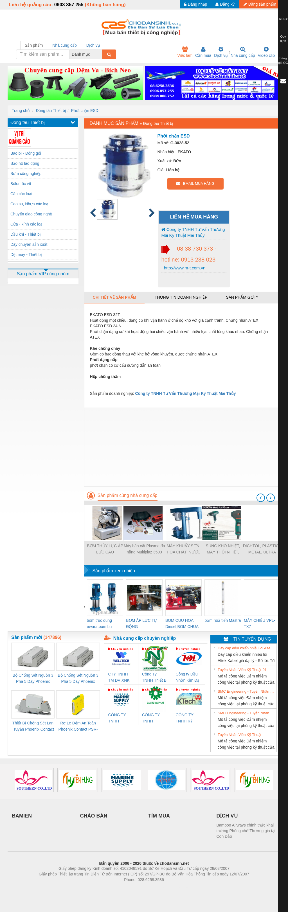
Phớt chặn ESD (84, 110)
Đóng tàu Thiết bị (51, 110)
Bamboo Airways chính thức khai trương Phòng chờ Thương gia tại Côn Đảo (246, 831)
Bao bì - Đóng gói (25, 153)
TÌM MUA (159, 816)
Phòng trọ (108, 888)
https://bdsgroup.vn (136, 888)
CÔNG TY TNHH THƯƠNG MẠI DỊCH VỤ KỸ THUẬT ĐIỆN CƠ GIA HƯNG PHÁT (154, 718)
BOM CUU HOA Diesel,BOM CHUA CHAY (181, 624)
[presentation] (260, 498)
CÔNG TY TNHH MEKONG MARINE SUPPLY (117, 718)
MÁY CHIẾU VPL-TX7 (259, 623)
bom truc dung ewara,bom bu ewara (99, 624)
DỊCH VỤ (227, 816)
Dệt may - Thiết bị (26, 254)
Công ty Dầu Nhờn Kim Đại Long (188, 677)
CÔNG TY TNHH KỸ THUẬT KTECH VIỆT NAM (187, 718)
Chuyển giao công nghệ (31, 214)
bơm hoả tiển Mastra (222, 620)
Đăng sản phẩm (260, 4)
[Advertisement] (182, 446)
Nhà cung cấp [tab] (64, 45)
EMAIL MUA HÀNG (195, 183)
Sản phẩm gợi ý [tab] (242, 297)
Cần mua (203, 52)
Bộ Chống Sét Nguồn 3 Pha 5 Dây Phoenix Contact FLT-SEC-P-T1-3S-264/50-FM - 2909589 (33, 678)
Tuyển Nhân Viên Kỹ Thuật (239, 735)
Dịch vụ (221, 52)
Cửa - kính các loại (26, 224)
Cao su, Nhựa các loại (29, 204)
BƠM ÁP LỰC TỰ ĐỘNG (141, 623)
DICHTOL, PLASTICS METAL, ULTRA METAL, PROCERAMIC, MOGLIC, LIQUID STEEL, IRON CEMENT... (262, 549)
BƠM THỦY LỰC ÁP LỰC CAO (105, 549)
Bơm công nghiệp (25, 173)
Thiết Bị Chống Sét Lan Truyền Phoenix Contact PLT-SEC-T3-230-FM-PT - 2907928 (33, 726)
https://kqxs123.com (170, 888)
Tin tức (283, 19)
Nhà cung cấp (243, 52)
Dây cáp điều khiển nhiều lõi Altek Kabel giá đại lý (246, 648)
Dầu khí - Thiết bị (25, 234)
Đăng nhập (195, 4)
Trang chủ (21, 110)
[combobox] (100, 54)
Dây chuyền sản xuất (28, 244)
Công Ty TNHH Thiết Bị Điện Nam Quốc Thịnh (155, 677)
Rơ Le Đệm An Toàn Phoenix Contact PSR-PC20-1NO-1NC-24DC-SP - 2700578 (77, 726)
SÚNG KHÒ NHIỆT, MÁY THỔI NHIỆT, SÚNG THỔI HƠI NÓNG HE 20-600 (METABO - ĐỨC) (223, 549)
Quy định (283, 39)
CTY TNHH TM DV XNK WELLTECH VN (118, 677)
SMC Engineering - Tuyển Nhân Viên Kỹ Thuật (246, 691)
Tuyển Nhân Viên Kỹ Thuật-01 (242, 670)
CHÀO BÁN (93, 816)
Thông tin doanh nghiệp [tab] (181, 297)
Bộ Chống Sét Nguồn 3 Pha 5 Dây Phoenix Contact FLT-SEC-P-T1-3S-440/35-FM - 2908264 (78, 678)
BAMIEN (22, 816)
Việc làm (184, 52)
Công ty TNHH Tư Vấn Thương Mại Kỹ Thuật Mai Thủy (193, 232)
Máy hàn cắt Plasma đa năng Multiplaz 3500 (144, 549)
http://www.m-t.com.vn (184, 267)
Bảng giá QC (283, 60)
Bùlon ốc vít (20, 183)
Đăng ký (224, 4)
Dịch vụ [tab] (93, 45)
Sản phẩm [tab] (34, 45)
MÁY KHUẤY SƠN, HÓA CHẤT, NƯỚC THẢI (184, 549)
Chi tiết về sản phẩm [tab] (114, 297)
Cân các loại (21, 194)
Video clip (266, 52)
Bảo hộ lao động (24, 163)
